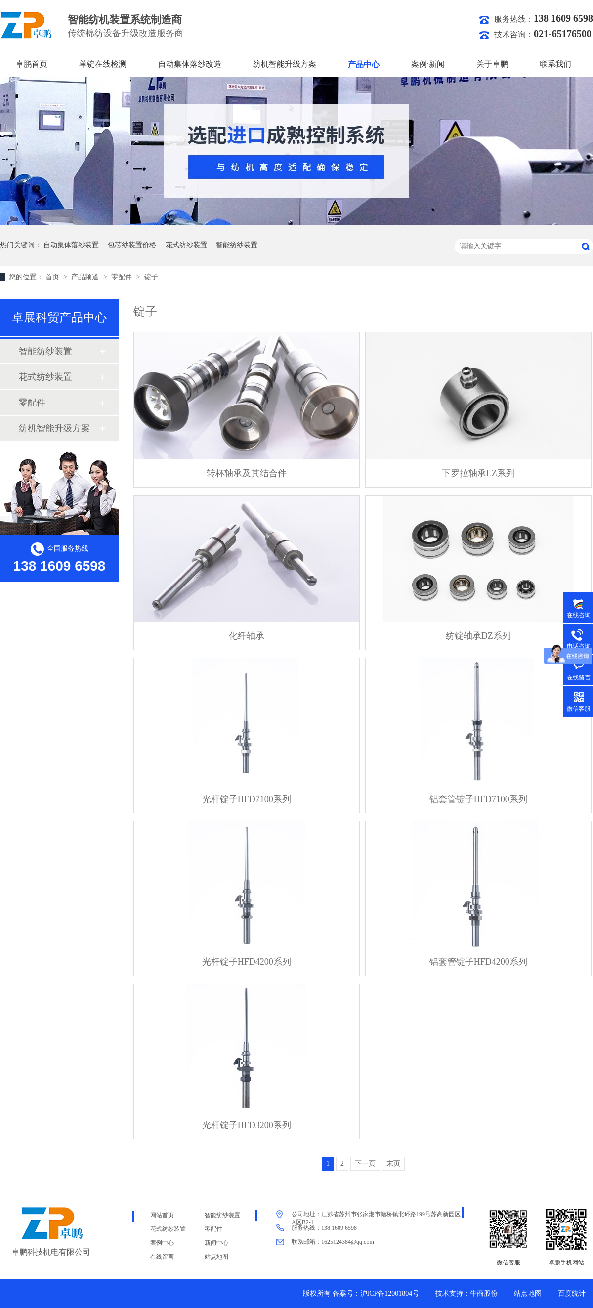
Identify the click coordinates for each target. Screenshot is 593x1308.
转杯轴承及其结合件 (247, 473)
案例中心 (162, 1242)
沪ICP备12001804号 (390, 1293)
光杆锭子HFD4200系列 (246, 962)
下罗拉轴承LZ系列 (478, 473)
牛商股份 (484, 1293)
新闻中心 (216, 1242)
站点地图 (216, 1256)
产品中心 (364, 64)
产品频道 (86, 277)
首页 (53, 277)
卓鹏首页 (31, 64)
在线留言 (162, 1256)
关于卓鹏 (492, 64)
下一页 (365, 1163)
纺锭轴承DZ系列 (478, 636)
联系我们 (555, 64)
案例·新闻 (428, 64)
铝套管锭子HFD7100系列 (478, 799)
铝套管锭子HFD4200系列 (478, 962)
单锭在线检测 (103, 64)
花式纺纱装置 (186, 245)
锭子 (151, 277)
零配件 (122, 277)
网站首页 (162, 1215)
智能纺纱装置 (236, 245)
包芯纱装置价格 (132, 245)
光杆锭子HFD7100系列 (246, 799)
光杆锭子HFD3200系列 (246, 1125)
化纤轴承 (246, 636)
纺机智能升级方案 (284, 64)
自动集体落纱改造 (189, 64)
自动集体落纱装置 (71, 245)
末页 (393, 1163)
